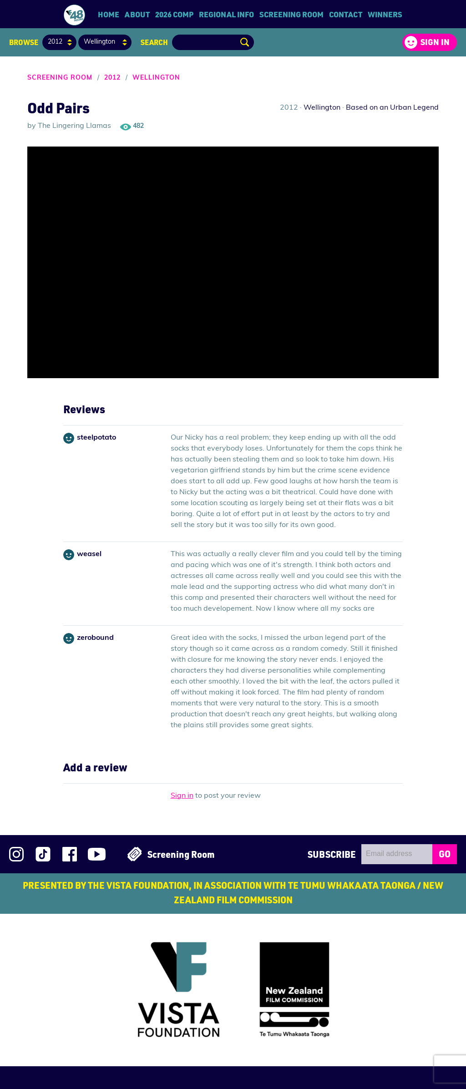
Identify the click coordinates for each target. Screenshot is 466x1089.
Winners (385, 14)
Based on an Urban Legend (392, 107)
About (137, 14)
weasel (89, 554)
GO (445, 854)
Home (108, 14)
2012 (112, 78)
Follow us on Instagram (16, 854)
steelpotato (96, 437)
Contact (345, 14)
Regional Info (226, 14)
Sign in (435, 41)
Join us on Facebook (69, 854)
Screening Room (291, 14)
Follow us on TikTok (43, 854)
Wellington (156, 78)
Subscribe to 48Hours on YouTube (97, 854)
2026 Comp (174, 14)
